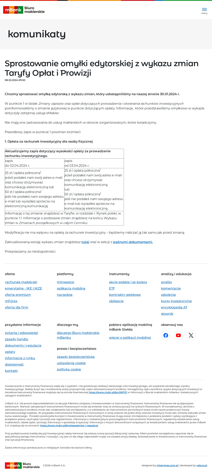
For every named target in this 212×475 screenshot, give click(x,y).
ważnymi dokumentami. (133, 242)
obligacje (116, 301)
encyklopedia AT (174, 307)
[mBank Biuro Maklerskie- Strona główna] (24, 10)
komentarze (171, 288)
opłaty (10, 352)
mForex (11, 301)
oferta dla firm (16, 307)
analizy (166, 282)
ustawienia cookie (71, 363)
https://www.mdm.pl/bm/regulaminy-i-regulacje (69, 425)
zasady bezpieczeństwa (76, 357)
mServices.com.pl (167, 465)
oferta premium (18, 295)
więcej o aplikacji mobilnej (130, 338)
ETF (112, 288)
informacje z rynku (20, 358)
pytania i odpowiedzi (21, 333)
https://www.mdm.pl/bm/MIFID (108, 392)
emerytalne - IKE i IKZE (23, 288)
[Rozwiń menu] (204, 10)
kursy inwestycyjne (176, 301)
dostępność (14, 364)
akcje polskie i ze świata (128, 282)
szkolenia (168, 295)
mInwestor (65, 282)
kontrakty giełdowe (125, 295)
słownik (167, 314)
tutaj (85, 242)
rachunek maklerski (21, 282)
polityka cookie (69, 369)
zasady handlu (16, 339)
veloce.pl (202, 465)
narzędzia (65, 295)
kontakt (11, 371)
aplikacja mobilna (71, 288)
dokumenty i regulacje (23, 345)
